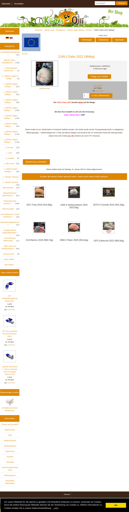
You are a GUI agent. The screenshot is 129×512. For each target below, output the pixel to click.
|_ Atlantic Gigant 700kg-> (10, 125)
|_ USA (11, 152)
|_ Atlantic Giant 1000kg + (11, 170)
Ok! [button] (115, 505)
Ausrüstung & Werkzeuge (11, 239)
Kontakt (10, 457)
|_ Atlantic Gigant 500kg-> (10, 109)
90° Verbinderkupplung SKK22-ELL (9, 291)
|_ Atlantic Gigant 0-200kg (10, 77)
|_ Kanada (11, 158)
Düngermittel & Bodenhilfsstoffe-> (10, 232)
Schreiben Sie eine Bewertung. (10, 404)
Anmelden (19, 4)
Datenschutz (10, 430)
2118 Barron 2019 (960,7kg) (39, 240)
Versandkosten (11, 309)
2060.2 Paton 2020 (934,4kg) (74, 240)
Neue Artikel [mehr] (9, 272)
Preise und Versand (10, 424)
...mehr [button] (55, 508)
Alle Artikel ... (10, 265)
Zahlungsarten (10, 446)
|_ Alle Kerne (10, 163)
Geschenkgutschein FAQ (10, 468)
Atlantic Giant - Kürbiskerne (54, 30)
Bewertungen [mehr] (9, 392)
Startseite (6, 4)
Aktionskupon (10, 475)
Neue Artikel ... (10, 259)
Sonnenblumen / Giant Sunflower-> (10, 215)
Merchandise (11, 187)
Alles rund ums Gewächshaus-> (10, 247)
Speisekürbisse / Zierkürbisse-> (10, 194)
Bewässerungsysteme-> (10, 223)
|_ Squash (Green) (10, 183)
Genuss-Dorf (11, 254)
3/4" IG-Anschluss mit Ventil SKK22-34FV (9, 326)
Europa (88, 30)
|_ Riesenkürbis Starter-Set (11, 69)
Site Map (10, 462)
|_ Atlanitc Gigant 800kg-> (10, 132)
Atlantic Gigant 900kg (75, 30)
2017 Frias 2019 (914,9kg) (39, 205)
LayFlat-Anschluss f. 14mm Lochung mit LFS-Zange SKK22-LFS (9, 363)
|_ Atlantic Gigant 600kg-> (10, 117)
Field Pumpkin (10, 209)
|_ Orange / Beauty (10, 177)
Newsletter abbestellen (10, 482)
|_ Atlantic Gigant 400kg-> (10, 101)
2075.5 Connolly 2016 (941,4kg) (108, 205)
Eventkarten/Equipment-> (10, 53)
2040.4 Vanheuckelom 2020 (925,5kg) (74, 206)
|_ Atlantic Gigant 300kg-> (10, 93)
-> (10, 61)
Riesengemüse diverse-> (11, 202)
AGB (10, 435)
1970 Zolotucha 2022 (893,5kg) (108, 240)
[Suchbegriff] (105, 3)
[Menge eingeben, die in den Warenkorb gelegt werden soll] (86, 95)
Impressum (10, 451)
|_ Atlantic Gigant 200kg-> (10, 85)
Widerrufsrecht (10, 440)
